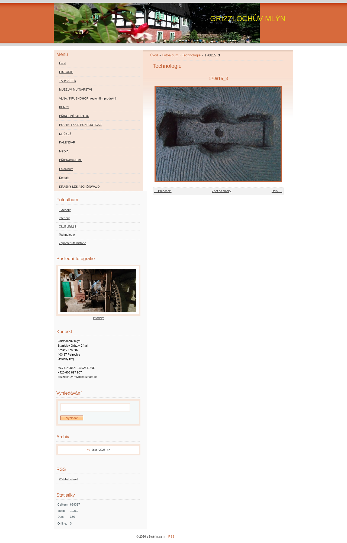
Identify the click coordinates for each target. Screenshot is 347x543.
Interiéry (64, 218)
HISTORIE (66, 72)
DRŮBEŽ (65, 133)
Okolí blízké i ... (69, 226)
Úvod (154, 55)
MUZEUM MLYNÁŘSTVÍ (75, 89)
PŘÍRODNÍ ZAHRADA (74, 116)
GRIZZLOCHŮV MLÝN (247, 18)
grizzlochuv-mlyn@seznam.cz (77, 376)
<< (88, 449)
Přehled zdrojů (68, 479)
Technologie (191, 55)
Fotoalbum (170, 55)
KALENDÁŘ (67, 142)
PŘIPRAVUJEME (70, 160)
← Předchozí (163, 191)
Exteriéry (64, 210)
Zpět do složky (221, 191)
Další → (277, 191)
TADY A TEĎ (67, 80)
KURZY (64, 107)
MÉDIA (64, 151)
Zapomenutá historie (72, 243)
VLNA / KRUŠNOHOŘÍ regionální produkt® (87, 98)
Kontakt (64, 177)
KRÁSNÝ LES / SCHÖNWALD (79, 186)
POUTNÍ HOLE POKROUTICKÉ (80, 124)
